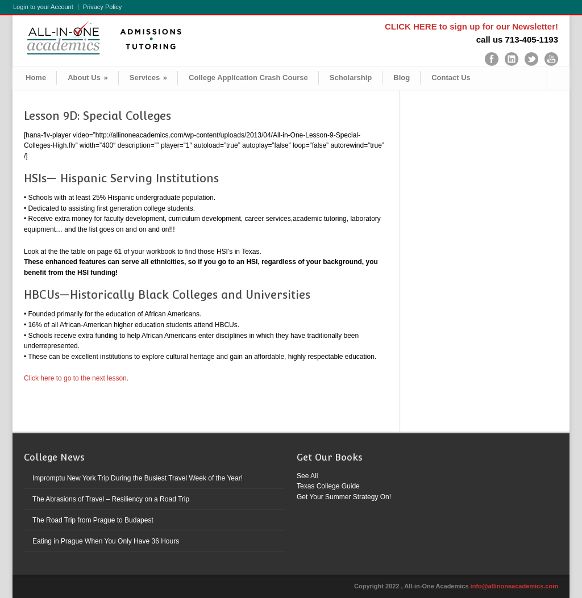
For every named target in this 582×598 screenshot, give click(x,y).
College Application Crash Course (248, 77)
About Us (88, 77)
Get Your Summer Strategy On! (344, 497)
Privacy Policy (102, 7)
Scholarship (351, 77)
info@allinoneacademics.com (514, 586)
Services (148, 77)
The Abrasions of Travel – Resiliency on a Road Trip (110, 499)
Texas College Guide (328, 486)
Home (36, 77)
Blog (401, 77)
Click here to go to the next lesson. (76, 378)
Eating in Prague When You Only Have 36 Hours (105, 541)
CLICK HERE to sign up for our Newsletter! (471, 26)
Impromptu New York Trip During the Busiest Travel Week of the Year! (137, 478)
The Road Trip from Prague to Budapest (92, 520)
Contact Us (451, 77)
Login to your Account (43, 7)
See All (307, 476)
